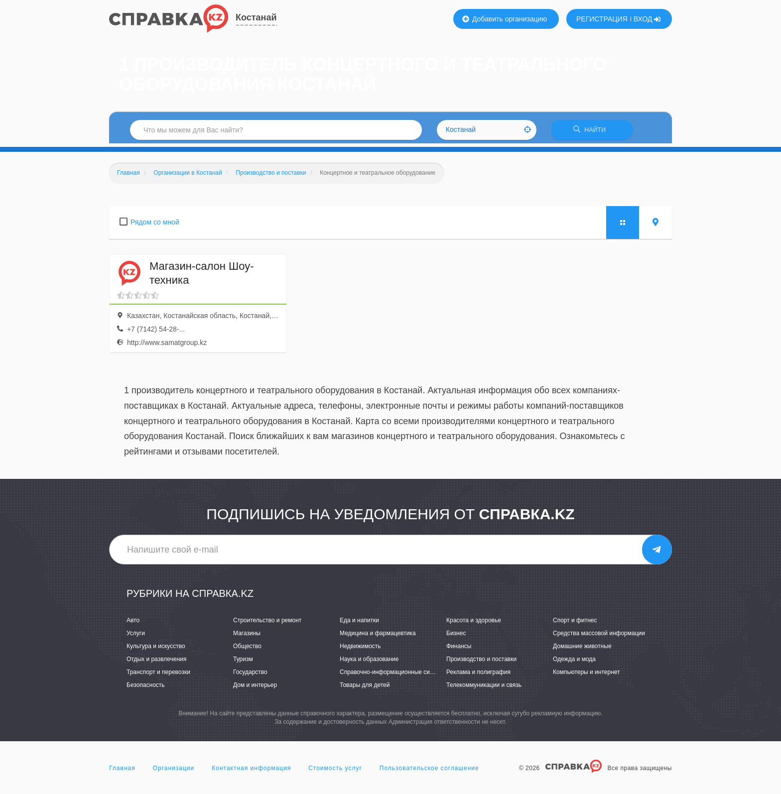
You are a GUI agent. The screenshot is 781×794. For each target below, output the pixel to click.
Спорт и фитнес (575, 623)
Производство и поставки (481, 662)
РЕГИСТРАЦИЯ (602, 19)
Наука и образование (369, 662)
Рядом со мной (154, 225)
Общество (247, 649)
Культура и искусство (156, 649)
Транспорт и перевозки (158, 675)
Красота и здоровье (473, 623)
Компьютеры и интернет (586, 675)
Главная (122, 771)
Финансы (458, 649)
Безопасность (146, 688)
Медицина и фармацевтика (378, 636)
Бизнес (456, 636)
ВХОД (647, 19)
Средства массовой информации (599, 636)
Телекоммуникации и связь (483, 688)
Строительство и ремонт (267, 623)
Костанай (256, 17)
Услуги (136, 636)
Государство (250, 675)
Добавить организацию (504, 19)
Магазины (246, 636)
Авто (133, 623)
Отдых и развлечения (156, 662)
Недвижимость (360, 649)
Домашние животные (582, 649)
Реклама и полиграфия (478, 675)
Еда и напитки (359, 623)
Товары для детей (365, 688)
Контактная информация (251, 771)
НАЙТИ (592, 131)
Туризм (243, 662)
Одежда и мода (574, 662)
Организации (174, 771)
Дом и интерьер (255, 688)
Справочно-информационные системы (393, 675)
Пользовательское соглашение (429, 771)
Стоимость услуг (335, 771)
